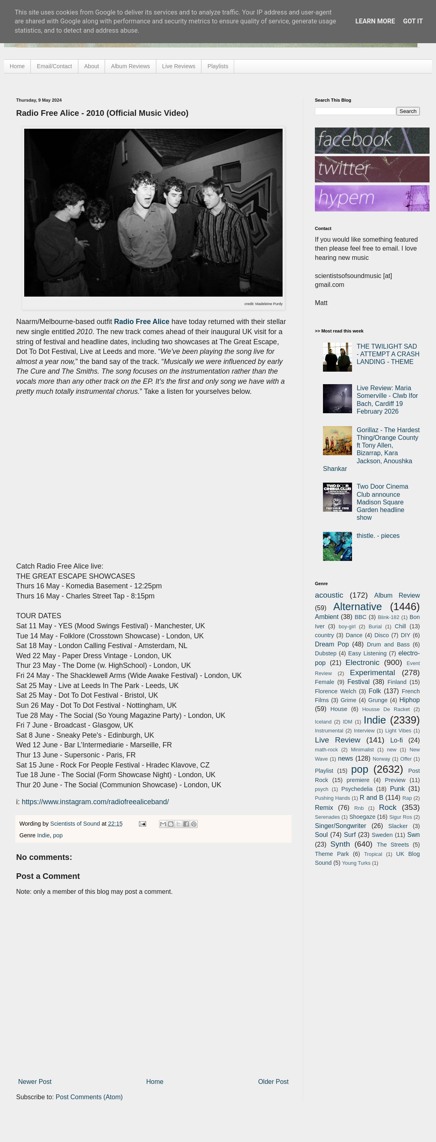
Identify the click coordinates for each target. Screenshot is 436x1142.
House (339, 709)
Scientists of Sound (76, 823)
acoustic (329, 595)
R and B (372, 797)
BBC (360, 617)
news (345, 758)
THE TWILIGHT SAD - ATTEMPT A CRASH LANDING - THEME (387, 354)
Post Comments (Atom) (89, 1097)
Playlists (218, 66)
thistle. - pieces (378, 535)
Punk (397, 788)
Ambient (327, 616)
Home (17, 66)
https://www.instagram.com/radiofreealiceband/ (95, 802)
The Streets (393, 844)
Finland (397, 682)
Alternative (357, 606)
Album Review (397, 595)
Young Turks (356, 863)
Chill (400, 626)
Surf (350, 834)
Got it (413, 21)
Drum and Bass (388, 644)
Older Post (273, 1081)
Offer (405, 759)
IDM (347, 722)
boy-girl (347, 626)
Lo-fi (396, 740)
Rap (407, 798)
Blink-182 (388, 617)
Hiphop (409, 699)
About (91, 66)
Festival (358, 681)
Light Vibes (398, 731)
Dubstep (326, 653)
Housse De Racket (386, 709)
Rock (388, 807)
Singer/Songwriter (340, 825)
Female (324, 682)
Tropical (373, 854)
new (391, 750)
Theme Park (332, 854)
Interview (364, 731)
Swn (413, 834)
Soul (321, 834)
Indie (43, 835)
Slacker (398, 826)
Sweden (382, 835)
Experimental (372, 672)
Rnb (359, 808)
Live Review (338, 740)
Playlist (324, 771)
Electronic (362, 662)
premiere (358, 780)
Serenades (327, 817)
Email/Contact (54, 66)
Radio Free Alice (142, 322)
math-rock (326, 750)
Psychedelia (357, 789)
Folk (375, 691)
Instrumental (329, 731)
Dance (354, 635)
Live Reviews (178, 66)
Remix (324, 807)
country (324, 635)
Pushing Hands (332, 798)
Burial (375, 626)
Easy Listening (367, 653)
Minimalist (362, 750)
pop (58, 835)
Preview (395, 780)
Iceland (323, 722)
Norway (381, 759)
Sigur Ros (400, 817)
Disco (381, 635)
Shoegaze (362, 817)
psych (321, 789)
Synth (340, 844)
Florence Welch (335, 691)
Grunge (378, 700)
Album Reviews (130, 66)
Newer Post (35, 1081)
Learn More (375, 21)
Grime (348, 700)
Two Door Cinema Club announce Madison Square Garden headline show (382, 502)
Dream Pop (332, 644)
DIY (406, 635)
